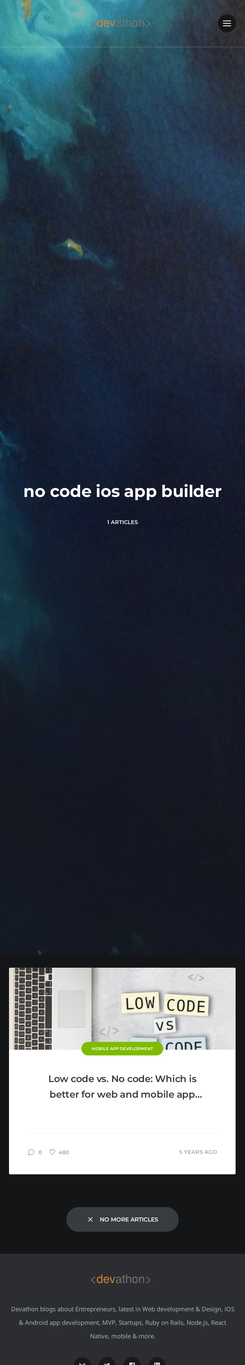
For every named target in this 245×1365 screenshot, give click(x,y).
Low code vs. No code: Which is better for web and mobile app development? (122, 1087)
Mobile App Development (122, 1048)
